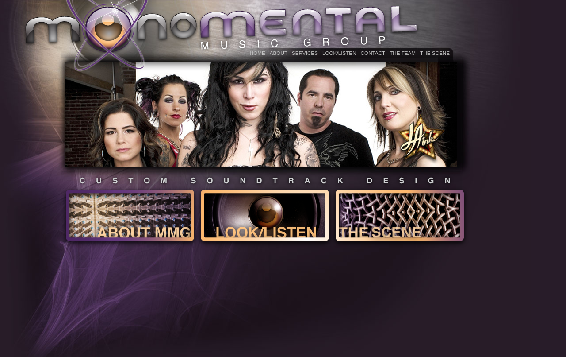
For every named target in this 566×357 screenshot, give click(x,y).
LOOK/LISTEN (339, 53)
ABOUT (278, 53)
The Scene (435, 53)
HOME (257, 53)
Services (305, 53)
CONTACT (373, 53)
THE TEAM (403, 53)
